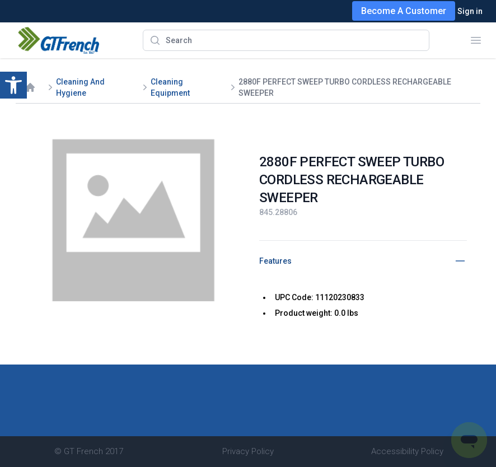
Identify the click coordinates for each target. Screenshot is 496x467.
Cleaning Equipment (170, 87)
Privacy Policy (248, 451)
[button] (13, 85)
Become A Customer (403, 11)
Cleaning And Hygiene (80, 87)
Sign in (470, 11)
